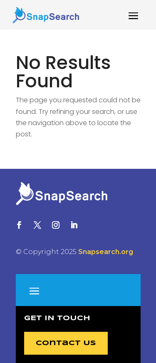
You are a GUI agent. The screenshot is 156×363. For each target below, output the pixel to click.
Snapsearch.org (105, 252)
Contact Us (66, 343)
